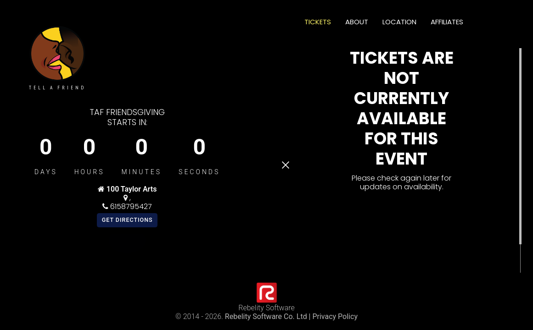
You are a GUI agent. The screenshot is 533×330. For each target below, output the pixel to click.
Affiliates (447, 22)
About (356, 22)
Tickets (317, 22)
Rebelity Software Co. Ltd (266, 316)
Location (399, 22)
